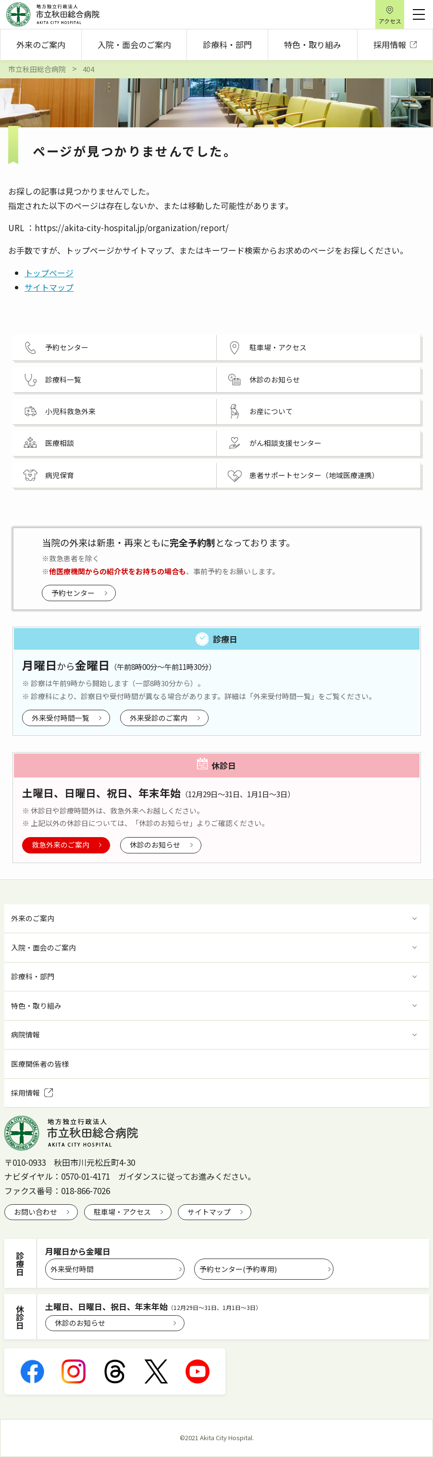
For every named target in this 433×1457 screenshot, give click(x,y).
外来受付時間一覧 (60, 718)
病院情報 (25, 1034)
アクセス (390, 21)
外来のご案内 (40, 44)
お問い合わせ (35, 1212)
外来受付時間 (72, 1269)
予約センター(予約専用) (238, 1269)
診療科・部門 (227, 44)
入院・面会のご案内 (134, 44)
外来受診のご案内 (158, 718)
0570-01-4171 (85, 1176)
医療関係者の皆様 (40, 1064)
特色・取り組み (312, 44)
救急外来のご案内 (60, 845)
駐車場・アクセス (122, 1212)
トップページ (49, 273)
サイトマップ (49, 287)
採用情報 (395, 44)
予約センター (73, 593)
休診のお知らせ (155, 845)
